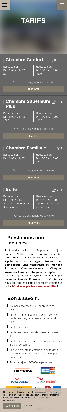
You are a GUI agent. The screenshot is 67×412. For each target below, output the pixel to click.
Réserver (33, 89)
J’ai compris (12, 405)
